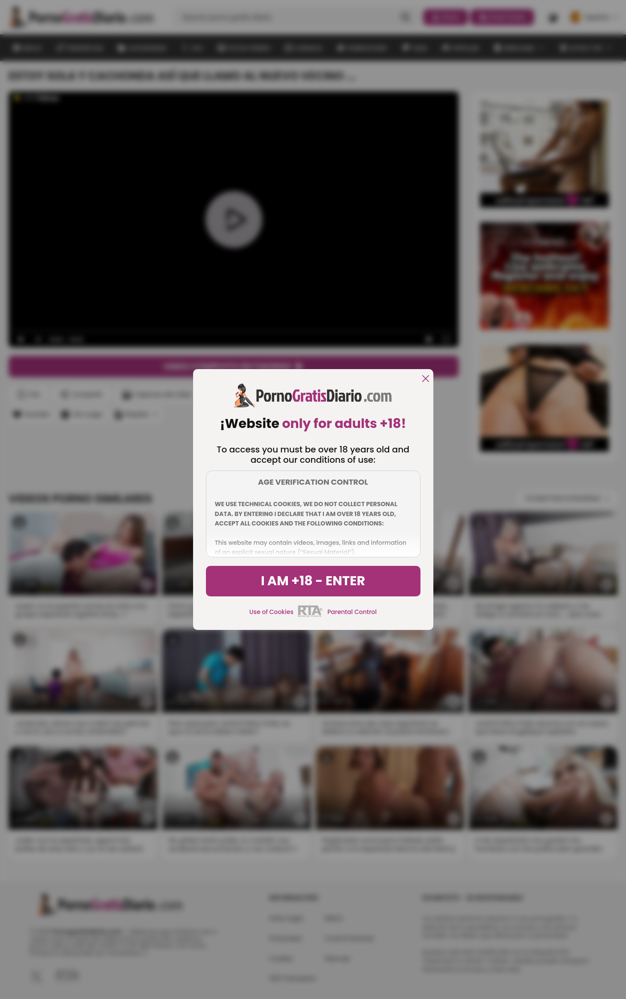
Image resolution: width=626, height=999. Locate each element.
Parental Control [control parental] (352, 612)
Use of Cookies (271, 612)
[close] (425, 379)
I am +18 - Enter (313, 581)
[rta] (310, 615)
